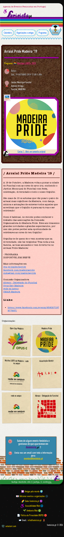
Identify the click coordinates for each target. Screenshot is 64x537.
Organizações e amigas (25, 33)
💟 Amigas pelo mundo (30, 491)
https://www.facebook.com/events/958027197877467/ (33, 309)
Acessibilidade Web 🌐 (34, 505)
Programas (42, 33)
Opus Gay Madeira (13, 285)
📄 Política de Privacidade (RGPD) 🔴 (32, 515)
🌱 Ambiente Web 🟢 (32, 510)
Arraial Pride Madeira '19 (20, 51)
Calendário (7, 33)
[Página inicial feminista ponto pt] (19, 15)
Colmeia (55, 32)
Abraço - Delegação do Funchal (20, 282)
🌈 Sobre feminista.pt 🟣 (32, 501)
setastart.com (9, 526)
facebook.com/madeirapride (19, 270)
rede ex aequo (11, 288)
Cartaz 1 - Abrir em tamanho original (31, 151)
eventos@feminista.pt (33, 458)
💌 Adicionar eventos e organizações (30, 496)
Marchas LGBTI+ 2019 (26, 63)
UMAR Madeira (11, 291)
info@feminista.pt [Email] (34, 520)
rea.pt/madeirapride (14, 267)
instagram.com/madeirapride (19, 273)
